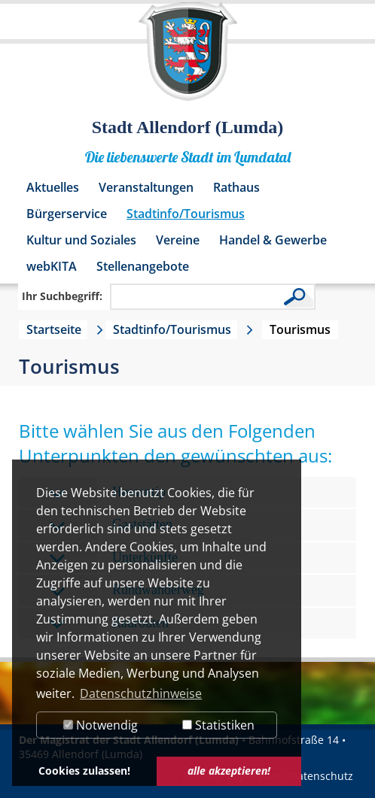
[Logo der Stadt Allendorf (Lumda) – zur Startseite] (188, 58)
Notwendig (100, 725)
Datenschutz (321, 776)
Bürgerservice (66, 213)
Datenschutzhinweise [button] (141, 693)
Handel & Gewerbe (273, 240)
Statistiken (218, 725)
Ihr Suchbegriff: (62, 296)
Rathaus (236, 187)
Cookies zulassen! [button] (84, 770)
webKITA (51, 266)
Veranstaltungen (146, 187)
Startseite (53, 329)
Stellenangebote (142, 266)
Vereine (178, 240)
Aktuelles (52, 187)
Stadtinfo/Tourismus (186, 213)
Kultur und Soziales (81, 240)
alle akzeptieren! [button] (229, 770)
